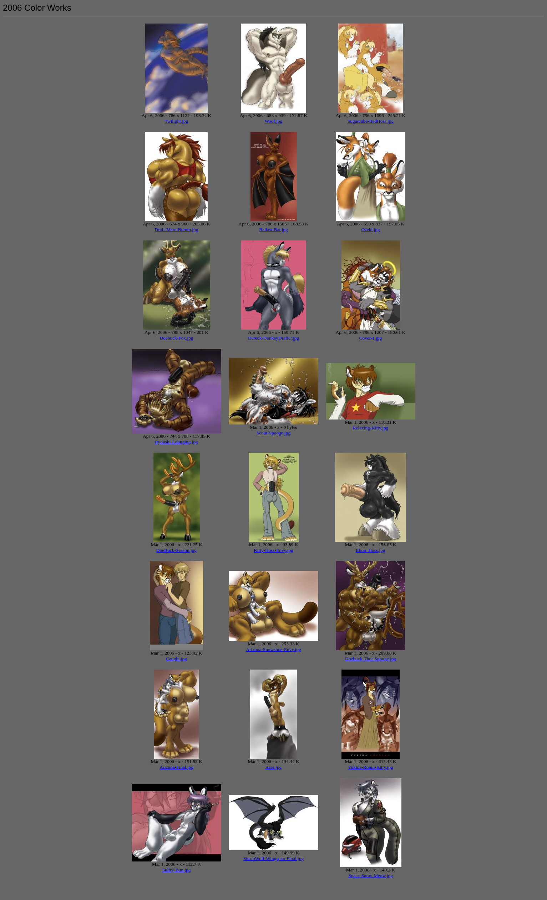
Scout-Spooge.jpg (273, 433)
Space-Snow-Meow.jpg (370, 875)
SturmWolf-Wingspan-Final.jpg (273, 858)
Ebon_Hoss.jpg (370, 550)
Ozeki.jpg (370, 229)
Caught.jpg (176, 658)
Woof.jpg (274, 121)
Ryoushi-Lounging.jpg (176, 441)
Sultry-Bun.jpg (176, 870)
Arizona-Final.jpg (176, 767)
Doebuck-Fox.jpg (176, 338)
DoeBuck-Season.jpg (176, 550)
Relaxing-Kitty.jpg (370, 428)
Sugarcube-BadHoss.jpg (371, 121)
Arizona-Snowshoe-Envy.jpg (273, 649)
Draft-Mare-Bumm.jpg (176, 229)
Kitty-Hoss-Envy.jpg (273, 550)
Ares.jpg (273, 767)
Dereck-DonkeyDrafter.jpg (273, 338)
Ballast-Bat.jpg (273, 229)
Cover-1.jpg (370, 338)
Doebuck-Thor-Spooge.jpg (370, 658)
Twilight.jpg (176, 121)
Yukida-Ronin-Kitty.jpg (370, 767)
